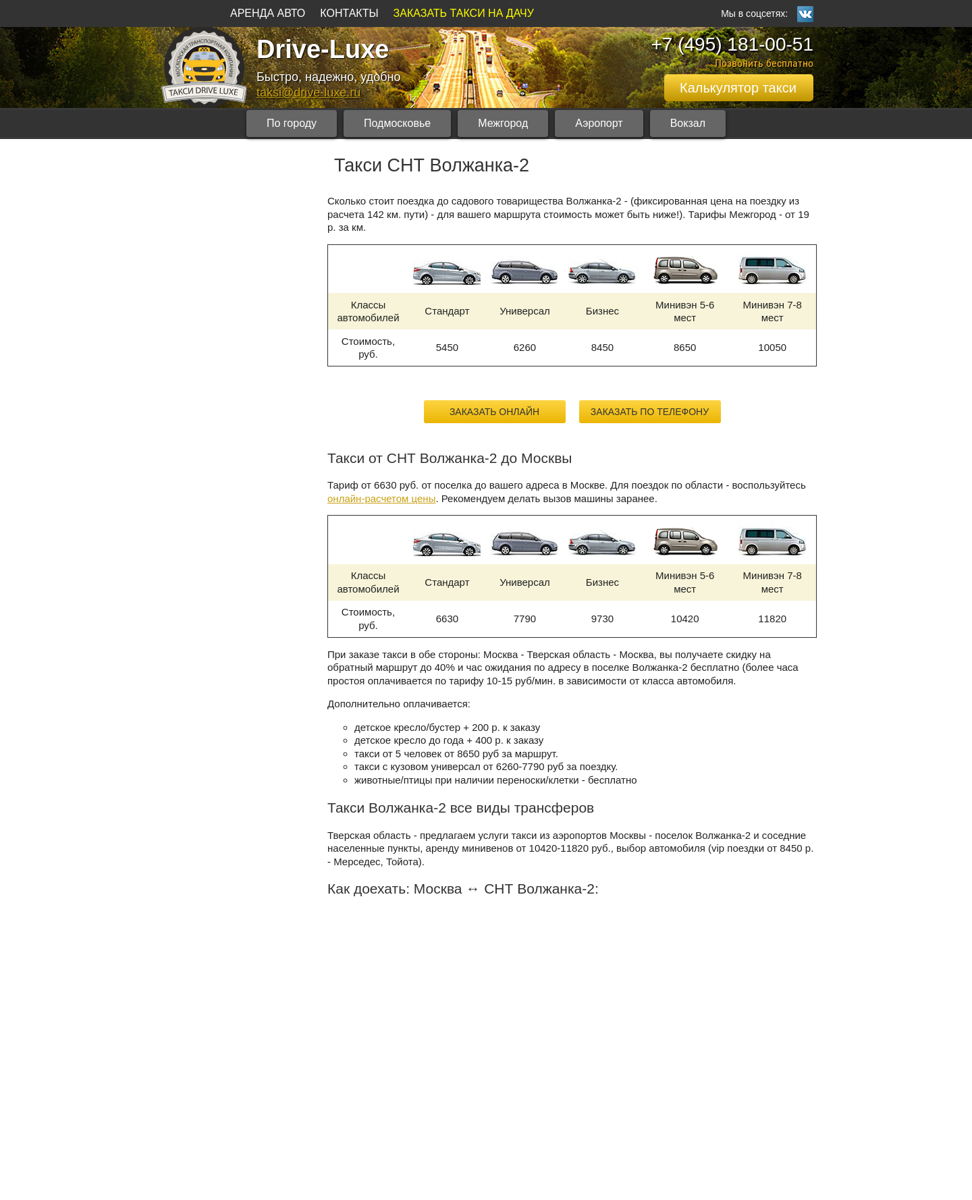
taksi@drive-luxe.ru (308, 92)
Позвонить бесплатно (764, 63)
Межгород (503, 123)
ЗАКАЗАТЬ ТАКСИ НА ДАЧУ (464, 13)
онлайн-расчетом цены (381, 498)
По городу (292, 123)
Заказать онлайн (494, 411)
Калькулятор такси (738, 87)
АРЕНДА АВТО (267, 13)
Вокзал (687, 123)
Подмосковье (397, 123)
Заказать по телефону (650, 411)
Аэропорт (598, 123)
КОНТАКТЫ (349, 13)
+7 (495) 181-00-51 (732, 44)
